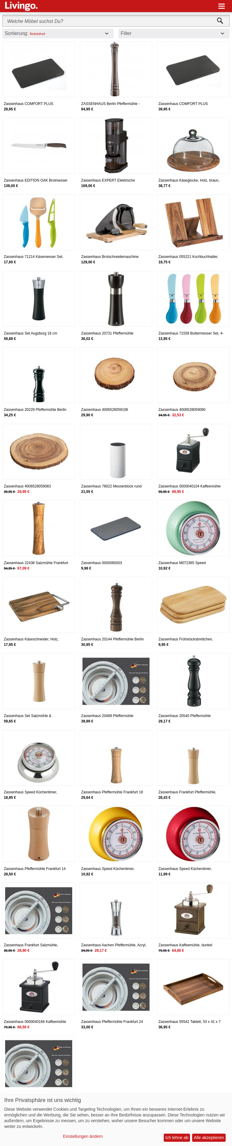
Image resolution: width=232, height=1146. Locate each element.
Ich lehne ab (176, 1137)
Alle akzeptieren (209, 1137)
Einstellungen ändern (83, 1136)
